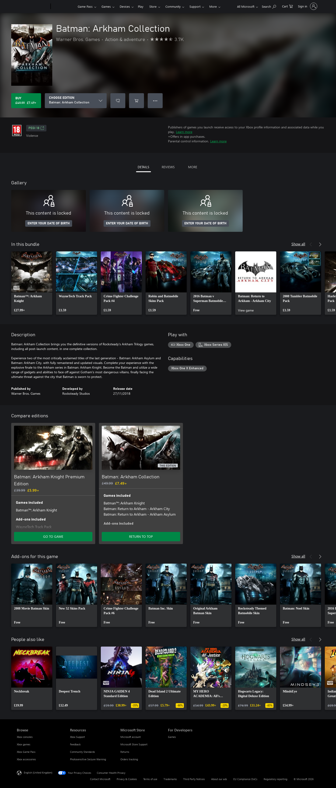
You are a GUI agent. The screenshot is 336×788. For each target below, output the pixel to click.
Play (140, 6)
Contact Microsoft (100, 779)
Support (194, 6)
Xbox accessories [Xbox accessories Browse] (26, 759)
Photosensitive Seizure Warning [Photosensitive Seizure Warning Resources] (88, 759)
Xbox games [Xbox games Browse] (23, 744)
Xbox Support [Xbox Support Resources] (77, 736)
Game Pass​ (85, 6)
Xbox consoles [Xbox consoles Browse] (25, 736)
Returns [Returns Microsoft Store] (124, 751)
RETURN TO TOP (141, 536)
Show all (298, 243)
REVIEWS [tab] (168, 167)
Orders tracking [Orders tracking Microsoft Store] (129, 759)
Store (153, 6)
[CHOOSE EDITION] (76, 100)
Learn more (184, 132)
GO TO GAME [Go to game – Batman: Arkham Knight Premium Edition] (53, 536)
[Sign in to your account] (307, 6)
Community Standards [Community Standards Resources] (82, 751)
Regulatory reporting (275, 779)
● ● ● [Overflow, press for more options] (155, 100)
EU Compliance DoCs (245, 779)
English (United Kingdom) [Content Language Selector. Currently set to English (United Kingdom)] (38, 772)
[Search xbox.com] (269, 6)
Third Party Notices (194, 779)
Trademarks (170, 779)
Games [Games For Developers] (172, 736)
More (213, 6)
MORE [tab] (192, 167)
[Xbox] (63, 6)
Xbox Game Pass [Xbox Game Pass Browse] (26, 751)
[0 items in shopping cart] (287, 5)
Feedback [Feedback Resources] (75, 744)
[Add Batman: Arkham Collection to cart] (136, 100)
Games (106, 6)
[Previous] (310, 244)
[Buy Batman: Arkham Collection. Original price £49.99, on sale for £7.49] (26, 100)
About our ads (219, 779)
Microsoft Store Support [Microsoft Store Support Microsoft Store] (133, 744)
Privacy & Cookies (127, 779)
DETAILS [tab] (143, 167)
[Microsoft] (33, 6)
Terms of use (150, 779)
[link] (31, 283)
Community (173, 6)
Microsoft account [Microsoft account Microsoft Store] (130, 736)
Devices (125, 6)
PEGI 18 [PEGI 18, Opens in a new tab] (36, 128)
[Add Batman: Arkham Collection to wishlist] (117, 100)
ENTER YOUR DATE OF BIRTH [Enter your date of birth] (49, 223)
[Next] (320, 244)
